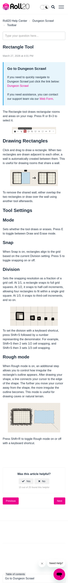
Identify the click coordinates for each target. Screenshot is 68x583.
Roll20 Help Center (15, 20)
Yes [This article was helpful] (28, 481)
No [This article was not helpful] (43, 481)
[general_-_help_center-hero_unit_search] (34, 36)
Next (59, 500)
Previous (11, 500)
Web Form (46, 98)
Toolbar (12, 25)
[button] (61, 7)
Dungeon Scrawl (43, 20)
